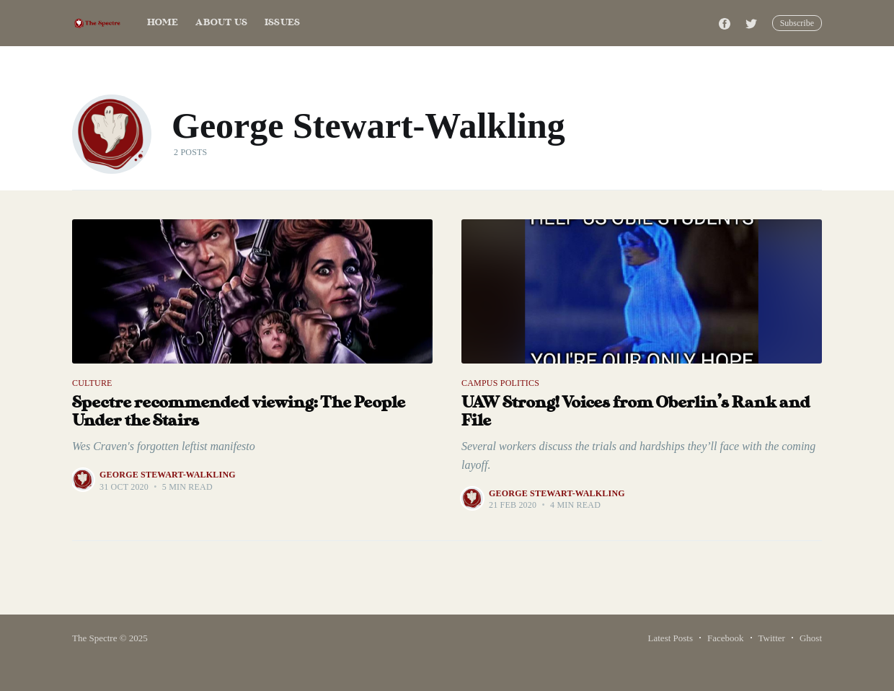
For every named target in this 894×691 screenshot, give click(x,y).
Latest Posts (670, 638)
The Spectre (94, 638)
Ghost (811, 638)
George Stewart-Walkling (167, 475)
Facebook (725, 638)
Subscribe (797, 23)
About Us (221, 23)
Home (163, 23)
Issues (282, 23)
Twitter (771, 638)
